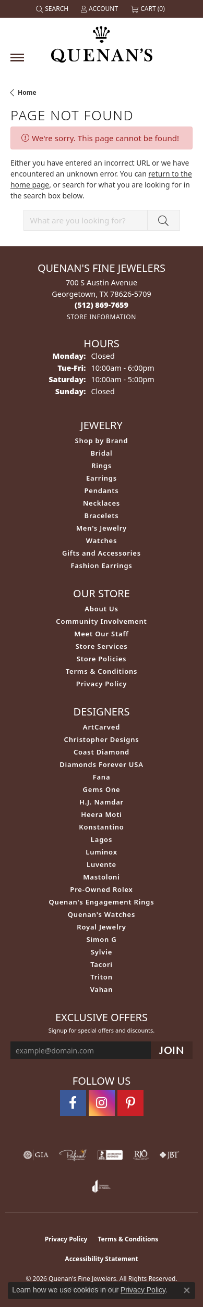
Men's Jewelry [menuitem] (101, 528)
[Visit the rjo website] (141, 1155)
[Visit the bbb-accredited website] (110, 1155)
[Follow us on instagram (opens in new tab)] (102, 1103)
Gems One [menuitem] (102, 789)
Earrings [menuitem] (101, 478)
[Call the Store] (101, 305)
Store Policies (102, 658)
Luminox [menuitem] (101, 852)
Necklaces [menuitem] (101, 503)
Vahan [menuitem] (101, 989)
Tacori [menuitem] (101, 964)
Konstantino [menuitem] (101, 827)
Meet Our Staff (101, 633)
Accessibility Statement (101, 1258)
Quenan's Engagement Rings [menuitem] (101, 902)
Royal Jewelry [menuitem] (101, 927)
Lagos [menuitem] (101, 839)
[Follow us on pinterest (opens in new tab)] (130, 1103)
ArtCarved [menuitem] (101, 727)
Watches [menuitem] (101, 540)
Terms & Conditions (102, 671)
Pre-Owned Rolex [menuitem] (101, 889)
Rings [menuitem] (101, 465)
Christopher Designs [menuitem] (101, 739)
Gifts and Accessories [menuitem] (101, 553)
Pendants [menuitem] (101, 490)
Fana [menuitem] (102, 777)
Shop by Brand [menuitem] (101, 440)
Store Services (102, 646)
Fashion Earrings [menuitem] (101, 565)
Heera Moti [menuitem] (101, 814)
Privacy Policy (101, 683)
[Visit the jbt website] (169, 1155)
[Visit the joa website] (101, 1186)
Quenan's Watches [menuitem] (102, 914)
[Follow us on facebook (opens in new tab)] (73, 1103)
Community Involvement (101, 621)
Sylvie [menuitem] (101, 952)
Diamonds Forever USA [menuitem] (101, 764)
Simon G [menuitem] (101, 939)
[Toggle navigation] (17, 57)
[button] (53, 9)
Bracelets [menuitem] (102, 515)
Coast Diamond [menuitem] (101, 752)
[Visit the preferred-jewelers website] (73, 1155)
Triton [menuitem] (101, 977)
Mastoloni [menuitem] (101, 877)
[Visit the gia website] (36, 1155)
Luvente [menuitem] (101, 864)
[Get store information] (101, 316)
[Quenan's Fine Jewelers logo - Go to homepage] (102, 40)
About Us (101, 608)
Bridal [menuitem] (101, 453)
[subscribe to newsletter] (172, 1050)
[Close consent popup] (187, 1290)
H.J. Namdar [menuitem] (101, 802)
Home (27, 92)
